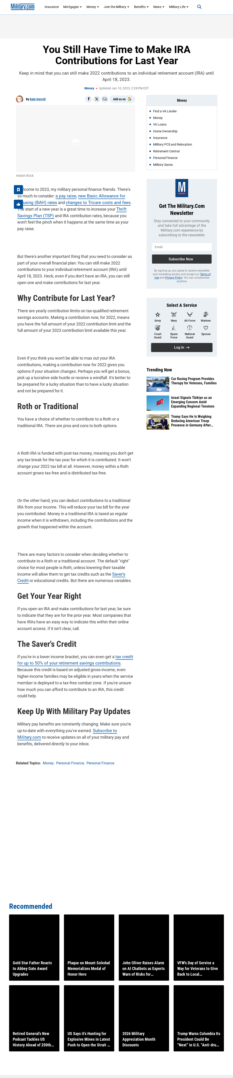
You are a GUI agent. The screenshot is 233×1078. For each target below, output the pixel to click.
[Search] (195, 6)
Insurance (52, 6)
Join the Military (116, 6)
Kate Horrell (38, 99)
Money (92, 6)
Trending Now (159, 370)
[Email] (105, 99)
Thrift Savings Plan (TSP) (112, 207)
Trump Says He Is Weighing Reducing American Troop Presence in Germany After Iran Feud (191, 421)
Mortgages (72, 6)
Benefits (141, 6)
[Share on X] (96, 99)
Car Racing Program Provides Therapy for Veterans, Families (194, 381)
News (159, 6)
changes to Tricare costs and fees (76, 201)
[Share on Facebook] (88, 99)
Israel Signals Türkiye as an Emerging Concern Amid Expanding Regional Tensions (192, 401)
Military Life (179, 6)
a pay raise (58, 194)
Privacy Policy (173, 277)
